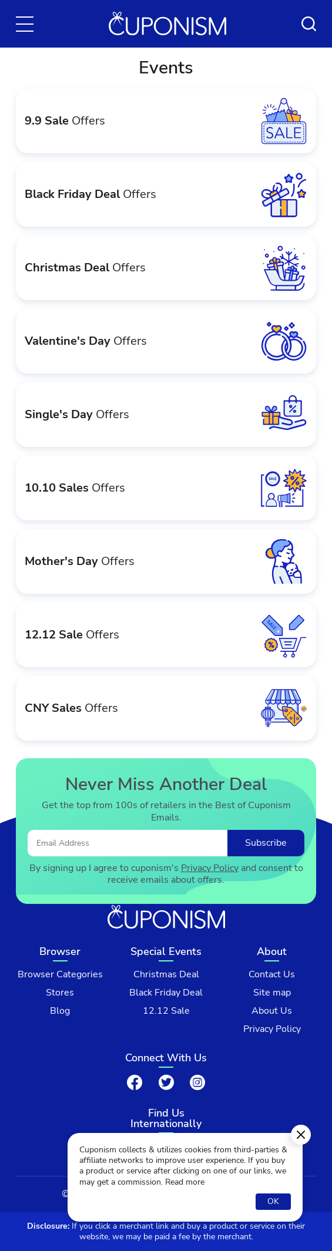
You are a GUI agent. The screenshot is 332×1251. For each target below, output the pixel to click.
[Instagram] (197, 1082)
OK (273, 1201)
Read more (184, 1182)
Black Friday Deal (166, 993)
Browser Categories (60, 974)
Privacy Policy (210, 868)
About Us (271, 1011)
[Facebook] (134, 1082)
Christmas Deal (166, 974)
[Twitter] (166, 1082)
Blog (60, 1011)
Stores (60, 993)
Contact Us (272, 974)
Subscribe (266, 842)
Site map (272, 993)
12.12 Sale (166, 1011)
